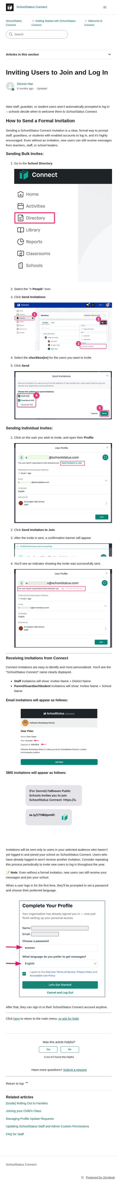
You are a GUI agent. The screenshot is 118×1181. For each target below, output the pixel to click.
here (16, 1018)
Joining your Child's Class (23, 1111)
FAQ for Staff (15, 1134)
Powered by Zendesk (100, 1177)
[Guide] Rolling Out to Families (27, 1103)
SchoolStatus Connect (21, 1164)
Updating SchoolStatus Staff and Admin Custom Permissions (47, 1126)
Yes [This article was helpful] (48, 1049)
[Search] (37, 34)
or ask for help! (68, 1018)
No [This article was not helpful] (69, 1049)
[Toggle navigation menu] (104, 7)
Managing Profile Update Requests (30, 1118)
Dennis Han (25, 84)
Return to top (17, 1082)
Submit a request (74, 1069)
